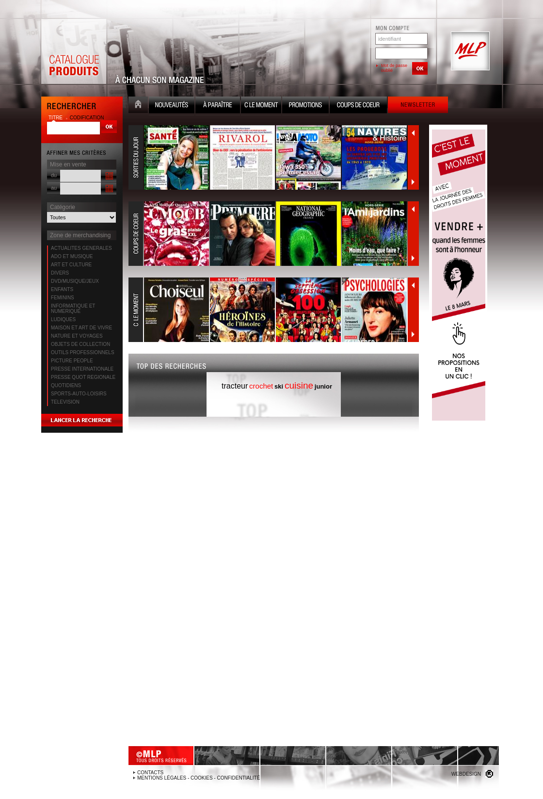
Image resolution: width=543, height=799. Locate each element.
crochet (261, 386)
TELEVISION (65, 402)
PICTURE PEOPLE (72, 360)
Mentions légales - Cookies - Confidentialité (198, 778)
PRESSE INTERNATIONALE (82, 369)
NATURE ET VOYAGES (77, 336)
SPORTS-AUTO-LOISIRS (79, 393)
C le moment (261, 106)
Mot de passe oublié (394, 68)
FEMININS (62, 297)
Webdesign (466, 774)
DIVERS (60, 273)
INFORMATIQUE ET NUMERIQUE (73, 308)
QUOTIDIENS (66, 385)
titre (56, 117)
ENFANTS (62, 289)
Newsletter (418, 106)
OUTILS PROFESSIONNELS (82, 352)
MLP (469, 51)
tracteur (235, 386)
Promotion (305, 106)
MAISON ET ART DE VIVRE (81, 327)
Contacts (150, 772)
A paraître (217, 106)
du (54, 175)
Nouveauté (171, 106)
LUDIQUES (63, 319)
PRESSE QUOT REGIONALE (83, 377)
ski (278, 386)
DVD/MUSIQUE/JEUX (75, 281)
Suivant (413, 182)
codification (87, 117)
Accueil (138, 106)
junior (323, 386)
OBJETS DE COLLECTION (80, 344)
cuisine (299, 385)
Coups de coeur (358, 106)
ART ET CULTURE (71, 264)
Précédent (413, 133)
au (54, 188)
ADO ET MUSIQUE (72, 256)
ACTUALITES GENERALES (81, 248)
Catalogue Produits (73, 51)
